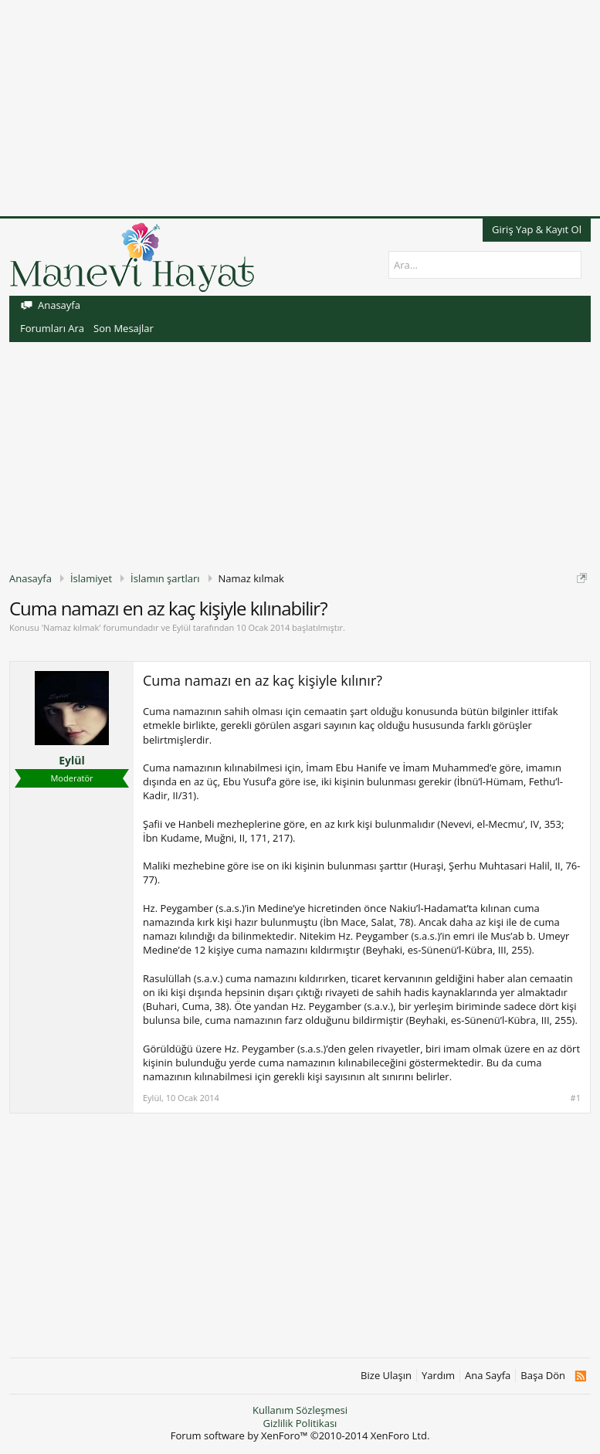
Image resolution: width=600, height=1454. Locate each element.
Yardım (438, 1375)
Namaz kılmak (71, 627)
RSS (580, 1376)
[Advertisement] (300, 108)
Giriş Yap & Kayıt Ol (536, 229)
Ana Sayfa (487, 1375)
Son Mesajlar (123, 328)
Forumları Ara (52, 328)
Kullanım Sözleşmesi (300, 1410)
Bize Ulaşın (386, 1375)
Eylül (181, 627)
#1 (576, 1098)
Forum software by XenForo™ (300, 1435)
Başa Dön (542, 1375)
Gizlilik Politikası (300, 1423)
